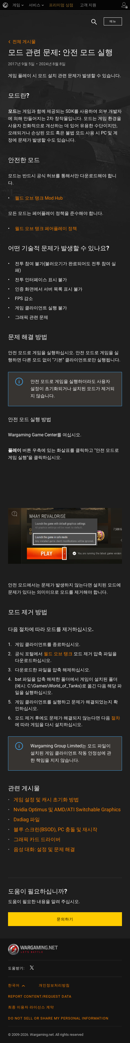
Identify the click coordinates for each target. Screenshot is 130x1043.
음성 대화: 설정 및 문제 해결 (44, 849)
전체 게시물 (24, 41)
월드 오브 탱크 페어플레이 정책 (46, 228)
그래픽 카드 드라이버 (37, 839)
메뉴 (113, 21)
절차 (115, 718)
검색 (92, 24)
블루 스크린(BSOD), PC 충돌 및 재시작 (55, 829)
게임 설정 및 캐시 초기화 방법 (46, 799)
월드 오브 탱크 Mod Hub (39, 198)
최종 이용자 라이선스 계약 (31, 1007)
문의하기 (65, 919)
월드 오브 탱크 (58, 653)
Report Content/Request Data (39, 996)
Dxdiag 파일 (27, 819)
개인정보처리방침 (54, 985)
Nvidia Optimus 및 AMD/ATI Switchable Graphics (67, 809)
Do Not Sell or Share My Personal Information (58, 1018)
